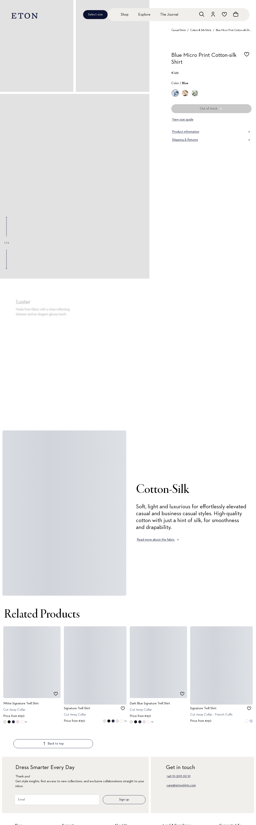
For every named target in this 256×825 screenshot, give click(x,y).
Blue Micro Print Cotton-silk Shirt (234, 30)
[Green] (195, 93)
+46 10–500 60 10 (179, 752)
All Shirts (21, 808)
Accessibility (171, 822)
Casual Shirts (178, 30)
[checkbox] (246, 60)
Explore (144, 14)
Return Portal (71, 822)
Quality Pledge (125, 822)
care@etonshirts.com (181, 761)
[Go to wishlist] (224, 14)
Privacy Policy (172, 815)
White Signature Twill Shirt (21, 703)
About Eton (123, 815)
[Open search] (201, 14)
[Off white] (185, 93)
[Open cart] (235, 14)
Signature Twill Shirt (77, 708)
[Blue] (175, 93)
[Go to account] (213, 14)
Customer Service (74, 815)
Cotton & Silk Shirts (200, 30)
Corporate (226, 808)
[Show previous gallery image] (6, 226)
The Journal (169, 14)
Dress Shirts (23, 822)
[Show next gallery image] (6, 259)
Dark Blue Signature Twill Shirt (150, 703)
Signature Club (72, 808)
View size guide (182, 119)
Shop (125, 14)
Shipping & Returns (211, 140)
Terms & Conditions (176, 808)
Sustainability (228, 822)
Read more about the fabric (158, 539)
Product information (211, 131)
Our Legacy (227, 815)
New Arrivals (23, 815)
